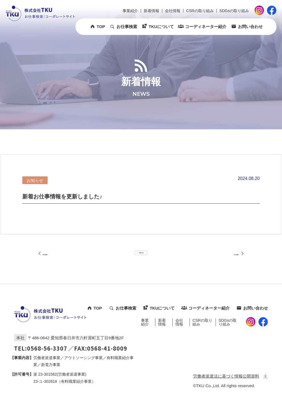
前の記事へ (54, 259)
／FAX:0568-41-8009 (97, 348)
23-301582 (47, 374)
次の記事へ (228, 259)
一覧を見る (141, 258)
